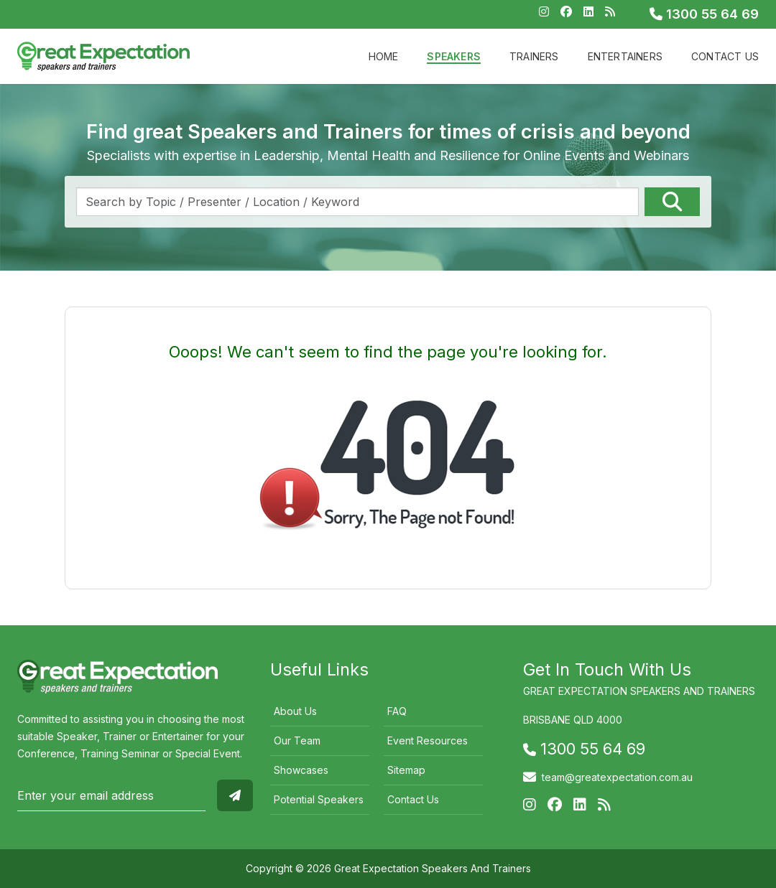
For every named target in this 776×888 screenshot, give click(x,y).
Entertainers (625, 56)
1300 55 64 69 (704, 14)
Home (384, 56)
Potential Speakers (319, 799)
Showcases (301, 770)
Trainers (534, 56)
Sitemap (406, 770)
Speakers (454, 56)
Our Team (297, 740)
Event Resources (427, 740)
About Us (295, 711)
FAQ (397, 711)
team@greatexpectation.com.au (617, 777)
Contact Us (725, 56)
